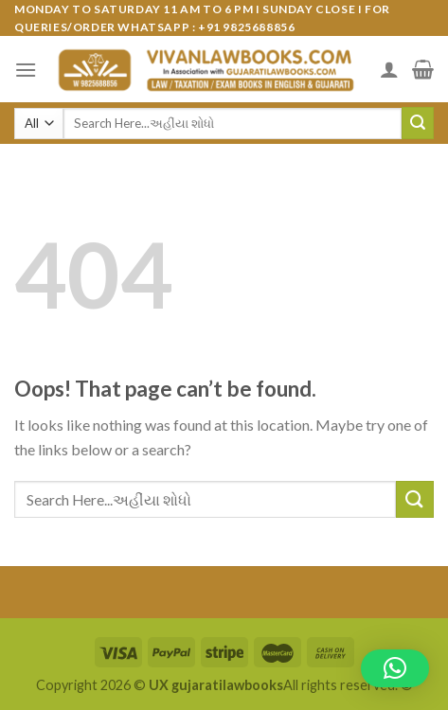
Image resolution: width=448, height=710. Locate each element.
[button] (395, 668)
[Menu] (25, 69)
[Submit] (418, 123)
